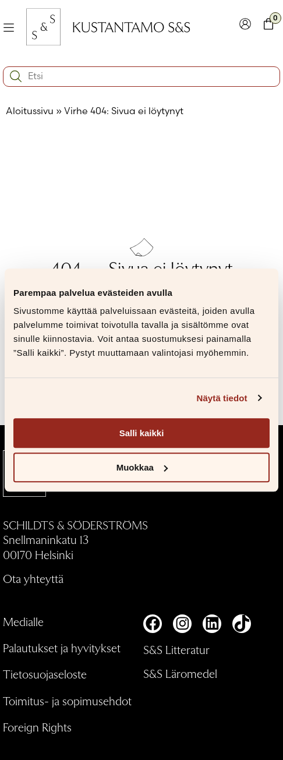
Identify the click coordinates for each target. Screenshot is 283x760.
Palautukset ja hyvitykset (62, 648)
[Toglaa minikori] (268, 26)
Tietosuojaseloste (45, 674)
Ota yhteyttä (33, 578)
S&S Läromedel (180, 673)
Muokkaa (142, 467)
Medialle (23, 621)
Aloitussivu (30, 110)
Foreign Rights (37, 727)
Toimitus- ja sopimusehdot (67, 701)
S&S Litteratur (176, 649)
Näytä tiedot (222, 398)
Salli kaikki (141, 433)
